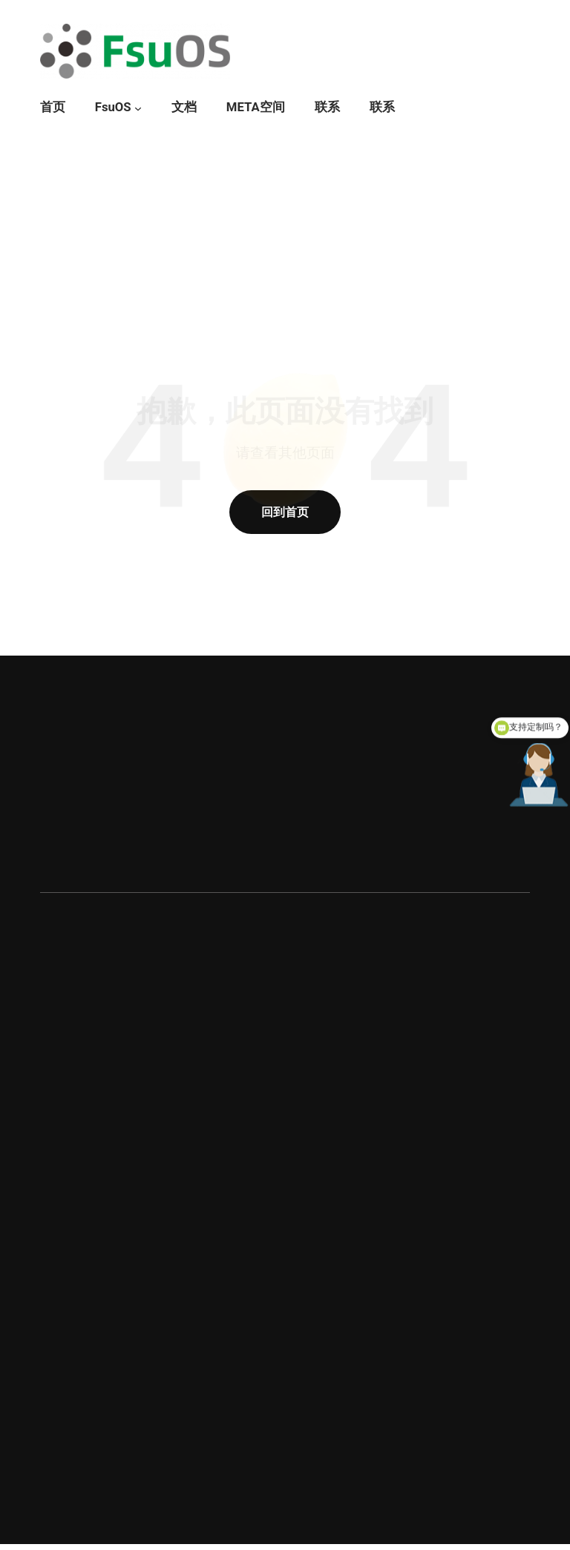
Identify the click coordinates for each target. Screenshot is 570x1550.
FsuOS (113, 107)
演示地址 (98, 851)
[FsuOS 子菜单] (138, 108)
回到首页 (285, 512)
